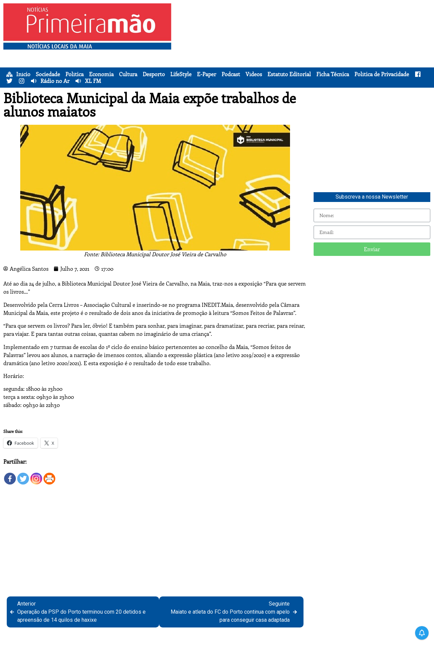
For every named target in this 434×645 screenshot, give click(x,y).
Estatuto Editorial (289, 74)
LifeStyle (181, 74)
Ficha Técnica (332, 74)
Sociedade (48, 74)
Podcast (231, 74)
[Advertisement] (303, 50)
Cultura (128, 74)
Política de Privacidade (381, 74)
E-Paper (206, 74)
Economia (101, 74)
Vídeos (253, 74)
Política (74, 74)
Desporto (154, 74)
